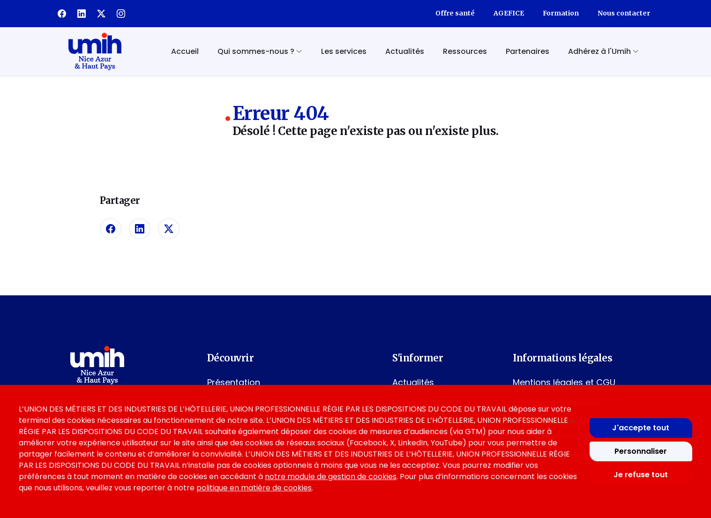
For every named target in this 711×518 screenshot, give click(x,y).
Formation (561, 13)
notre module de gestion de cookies (331, 476)
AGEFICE (509, 13)
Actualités (404, 51)
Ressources (465, 51)
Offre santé (455, 13)
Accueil (185, 51)
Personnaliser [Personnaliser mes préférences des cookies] (640, 451)
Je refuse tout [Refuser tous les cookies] (641, 474)
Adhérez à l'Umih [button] (603, 51)
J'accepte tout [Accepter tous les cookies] (640, 427)
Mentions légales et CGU (564, 382)
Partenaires (527, 51)
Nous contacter (624, 13)
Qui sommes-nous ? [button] (259, 51)
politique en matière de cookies (254, 487)
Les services (344, 51)
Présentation (233, 382)
